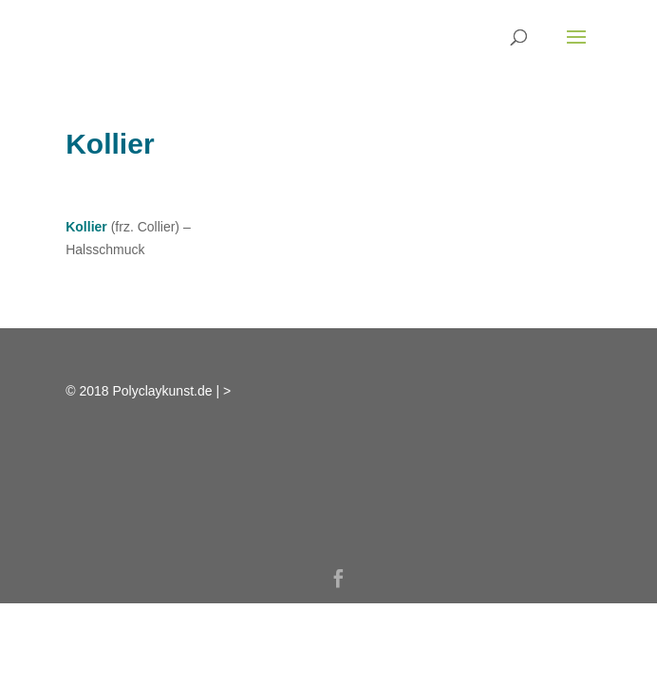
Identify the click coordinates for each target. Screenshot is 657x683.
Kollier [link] (86, 226)
